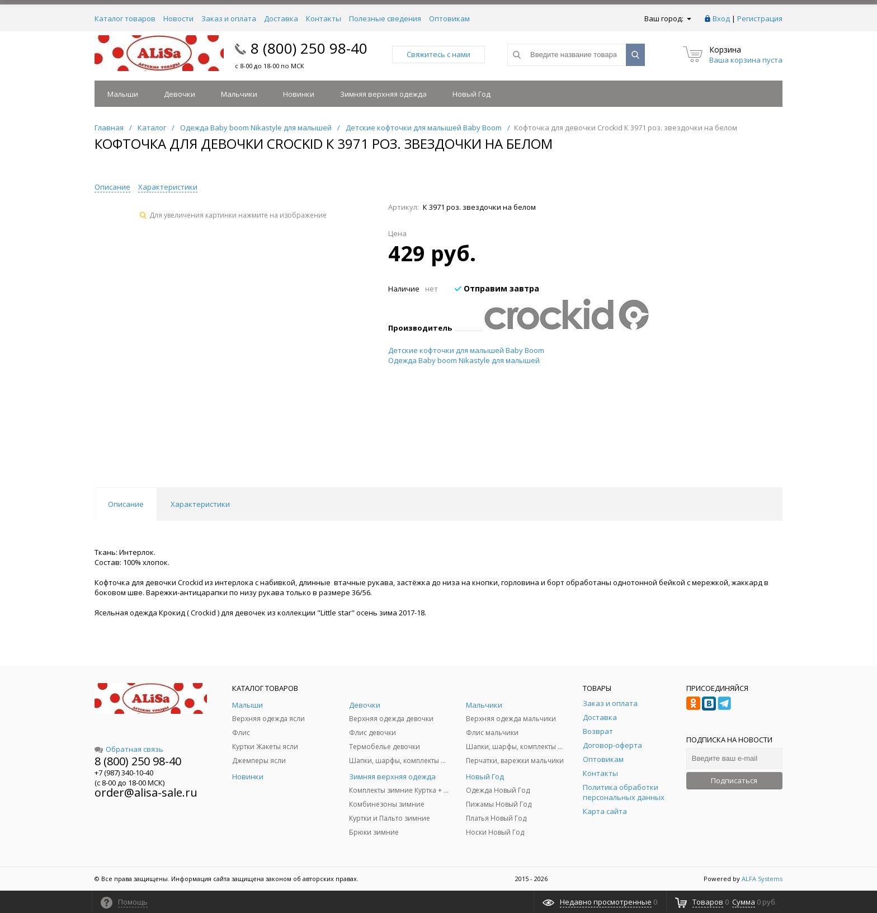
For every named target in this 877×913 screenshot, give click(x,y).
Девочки (179, 94)
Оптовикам (449, 18)
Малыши (122, 94)
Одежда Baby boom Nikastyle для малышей (464, 360)
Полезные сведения (385, 18)
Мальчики (239, 94)
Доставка (281, 18)
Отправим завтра (497, 288)
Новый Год (471, 94)
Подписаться (734, 780)
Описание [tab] (126, 504)
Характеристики (167, 187)
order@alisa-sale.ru (146, 792)
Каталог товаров (125, 18)
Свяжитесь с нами (438, 54)
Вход (721, 18)
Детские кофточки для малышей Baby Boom (466, 350)
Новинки (298, 94)
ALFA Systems (762, 878)
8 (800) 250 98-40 (309, 48)
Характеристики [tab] (200, 504)
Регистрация (759, 18)
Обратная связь (129, 749)
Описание (112, 187)
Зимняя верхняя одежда (383, 94)
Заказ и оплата (228, 18)
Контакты (323, 18)
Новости (178, 18)
